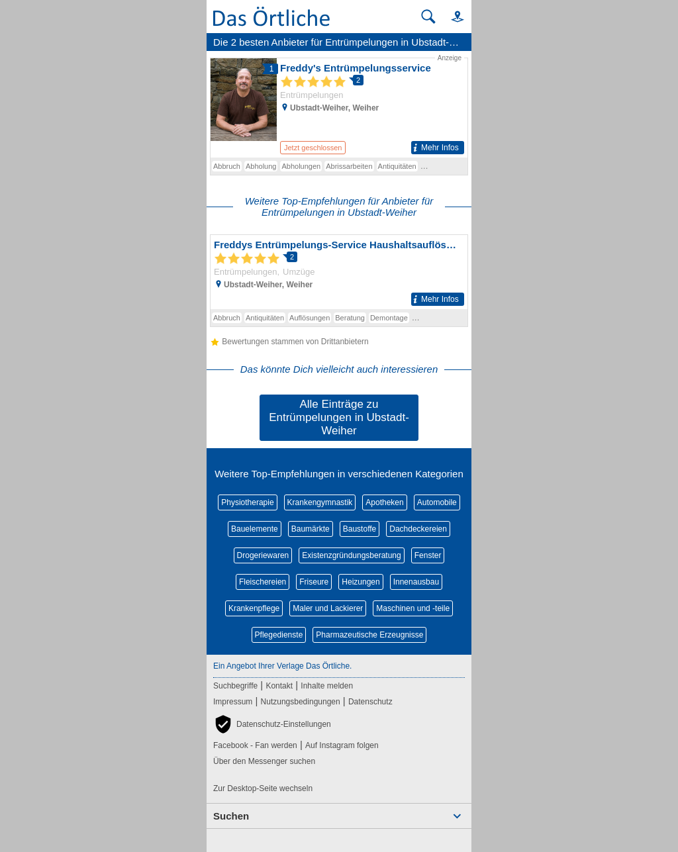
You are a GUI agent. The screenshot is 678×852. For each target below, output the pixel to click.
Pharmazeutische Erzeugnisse (369, 634)
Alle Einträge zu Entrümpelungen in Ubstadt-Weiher (339, 417)
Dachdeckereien (418, 529)
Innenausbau (416, 582)
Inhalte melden (327, 685)
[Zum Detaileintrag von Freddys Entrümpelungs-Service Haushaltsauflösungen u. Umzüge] (339, 272)
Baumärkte (310, 529)
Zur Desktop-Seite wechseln (263, 788)
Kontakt (279, 685)
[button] (451, 16)
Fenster (428, 555)
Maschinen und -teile (413, 608)
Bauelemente (254, 529)
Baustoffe (359, 529)
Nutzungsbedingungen (300, 701)
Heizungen (360, 582)
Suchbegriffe (235, 685)
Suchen (231, 816)
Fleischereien (262, 582)
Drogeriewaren (263, 555)
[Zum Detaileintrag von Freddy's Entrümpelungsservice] (339, 105)
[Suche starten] (428, 16)
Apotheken (384, 502)
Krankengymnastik (320, 502)
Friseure (313, 582)
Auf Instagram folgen (342, 745)
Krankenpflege (253, 608)
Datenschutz (370, 701)
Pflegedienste (279, 634)
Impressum (232, 701)
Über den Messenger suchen (264, 761)
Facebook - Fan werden (255, 745)
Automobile (437, 502)
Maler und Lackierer (328, 608)
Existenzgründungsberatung (351, 555)
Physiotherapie (247, 502)
